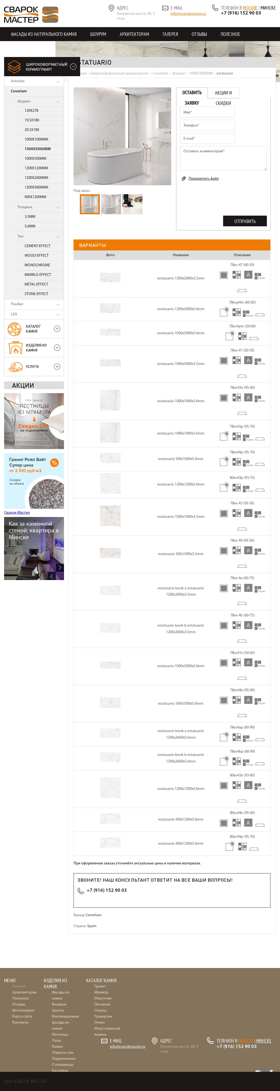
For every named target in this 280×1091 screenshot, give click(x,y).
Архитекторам (134, 34)
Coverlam (19, 91)
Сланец (100, 1011)
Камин (57, 1047)
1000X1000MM (36, 140)
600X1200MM (35, 197)
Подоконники (63, 1059)
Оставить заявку (192, 94)
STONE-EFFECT (36, 294)
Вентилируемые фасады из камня (65, 1023)
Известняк (103, 998)
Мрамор (101, 992)
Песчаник (102, 1005)
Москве (250, 8)
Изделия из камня (36, 347)
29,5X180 (32, 130)
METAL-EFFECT (36, 284)
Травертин (103, 1017)
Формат (24, 101)
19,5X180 (32, 120)
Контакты (21, 48)
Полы (56, 1041)
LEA (14, 314)
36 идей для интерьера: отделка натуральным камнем (34, 534)
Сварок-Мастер (17, 513)
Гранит (100, 986)
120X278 (31, 111)
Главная (18, 986)
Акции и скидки (223, 94)
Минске (268, 8)
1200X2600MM (36, 178)
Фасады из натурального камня (44, 34)
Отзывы (199, 34)
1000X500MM (35, 159)
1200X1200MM (36, 168)
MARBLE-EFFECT (38, 275)
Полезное (230, 34)
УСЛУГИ (32, 366)
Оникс (99, 1023)
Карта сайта (22, 1017)
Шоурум (98, 34)
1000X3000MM (38, 149)
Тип (21, 237)
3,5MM (30, 217)
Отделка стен (63, 1053)
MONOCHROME (37, 265)
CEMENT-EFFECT (38, 246)
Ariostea (18, 81)
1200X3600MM (36, 187)
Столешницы (63, 1065)
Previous (52, 576)
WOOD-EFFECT (37, 256)
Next (60, 568)
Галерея (170, 34)
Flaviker (17, 304)
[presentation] (221, 197)
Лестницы (60, 1035)
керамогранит (46, 67)
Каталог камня (33, 328)
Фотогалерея (23, 1011)
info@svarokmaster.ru (188, 14)
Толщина (25, 207)
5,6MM (30, 226)
